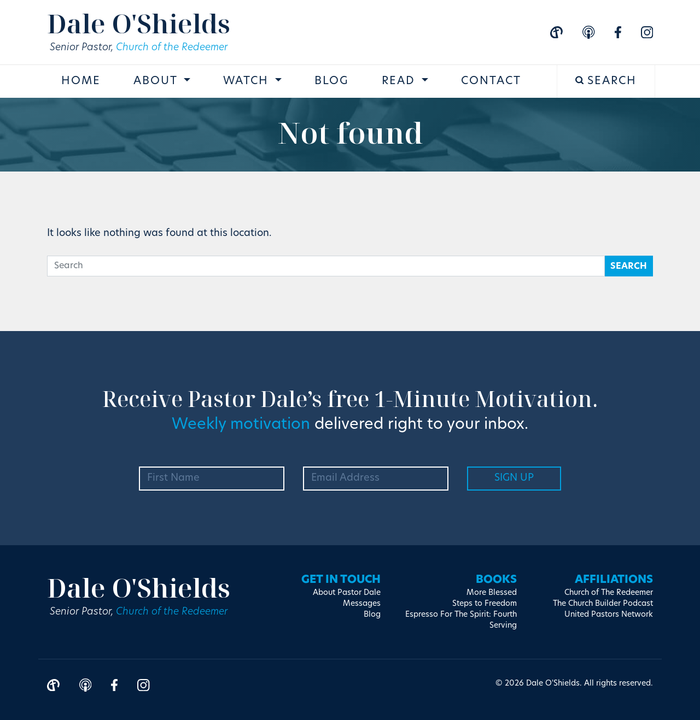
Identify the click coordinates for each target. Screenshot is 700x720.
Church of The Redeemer (608, 593)
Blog (331, 81)
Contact (491, 81)
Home (81, 81)
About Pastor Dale (347, 593)
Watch (247, 81)
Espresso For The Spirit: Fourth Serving (461, 620)
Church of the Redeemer (172, 48)
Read (400, 81)
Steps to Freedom (484, 604)
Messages (362, 604)
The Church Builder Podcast (603, 604)
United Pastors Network (608, 615)
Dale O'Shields (138, 23)
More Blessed (491, 593)
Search (606, 81)
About (157, 81)
